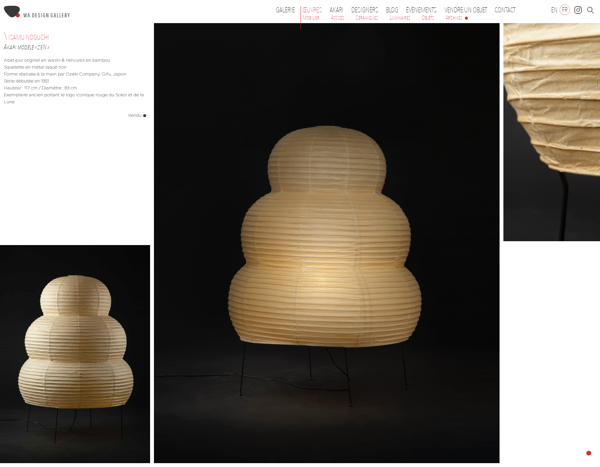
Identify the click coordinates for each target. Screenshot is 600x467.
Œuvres (314, 10)
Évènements (423, 10)
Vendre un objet (466, 10)
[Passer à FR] (565, 10)
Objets (428, 18)
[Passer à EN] (554, 10)
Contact (505, 10)
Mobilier (311, 18)
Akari (337, 10)
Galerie (285, 10)
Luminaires (399, 18)
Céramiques (367, 18)
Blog (392, 10)
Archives (454, 18)
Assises (337, 18)
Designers (366, 10)
